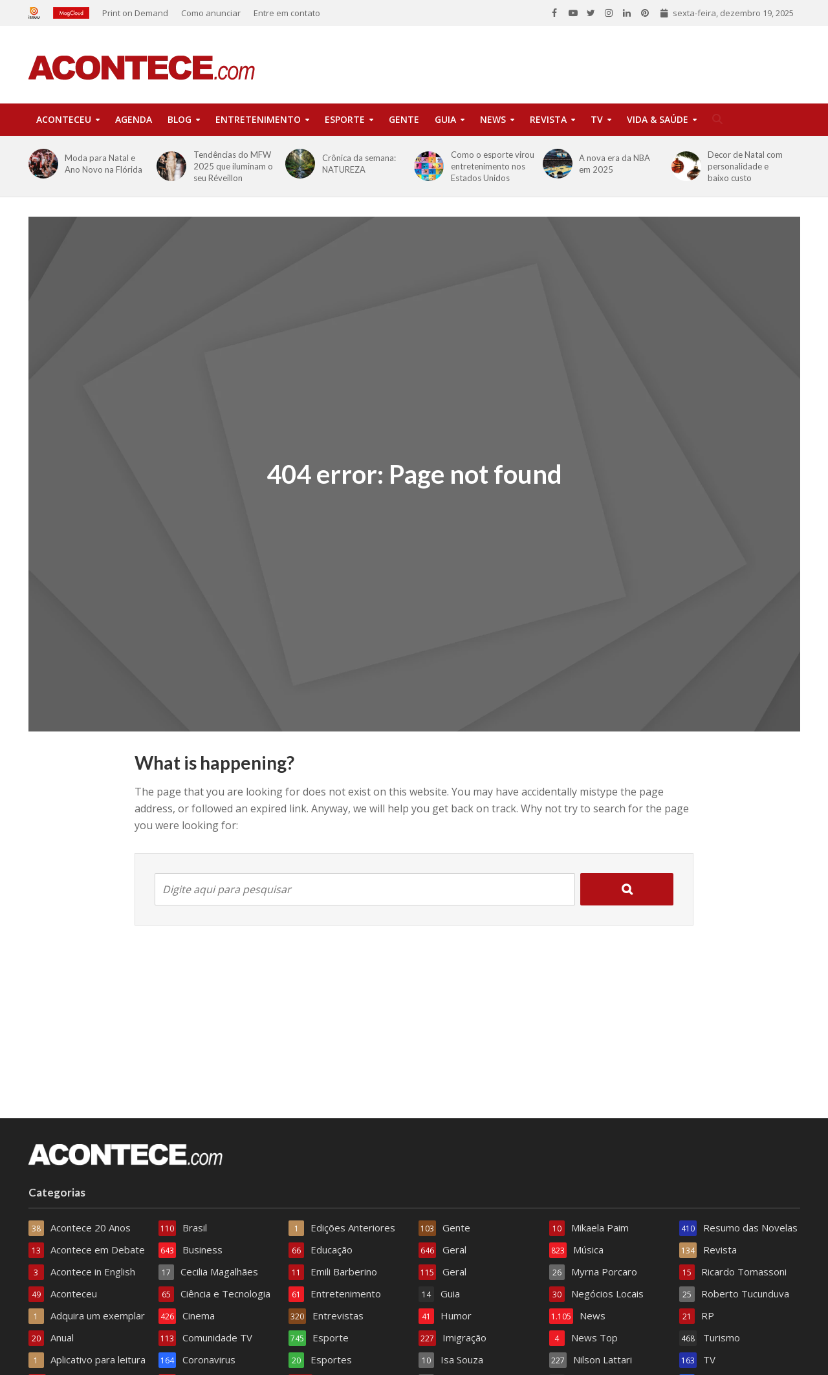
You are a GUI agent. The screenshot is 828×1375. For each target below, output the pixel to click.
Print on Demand (135, 13)
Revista (548, 119)
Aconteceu (63, 119)
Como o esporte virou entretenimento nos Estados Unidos (492, 166)
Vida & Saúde (657, 119)
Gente (404, 119)
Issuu (37, 13)
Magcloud (71, 13)
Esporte (345, 119)
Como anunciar (211, 13)
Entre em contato (287, 13)
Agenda (133, 119)
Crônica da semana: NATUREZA (359, 164)
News (493, 119)
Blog (179, 119)
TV (597, 119)
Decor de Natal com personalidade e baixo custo (745, 166)
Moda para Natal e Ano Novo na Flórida (103, 164)
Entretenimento (258, 119)
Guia (445, 119)
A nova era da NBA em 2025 (614, 164)
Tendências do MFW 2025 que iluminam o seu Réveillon (233, 166)
